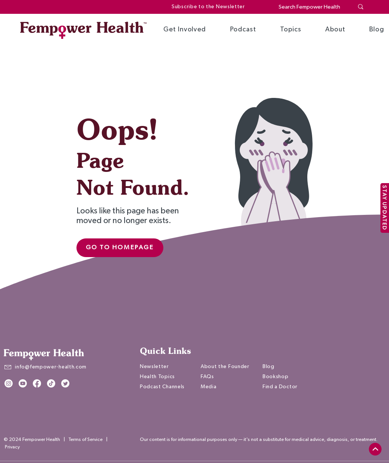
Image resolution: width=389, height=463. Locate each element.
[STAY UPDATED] (384, 208)
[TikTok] (51, 383)
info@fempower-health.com (51, 367)
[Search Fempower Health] (310, 7)
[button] (184, 29)
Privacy (12, 447)
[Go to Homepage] (119, 247)
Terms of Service (85, 439)
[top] (375, 449)
